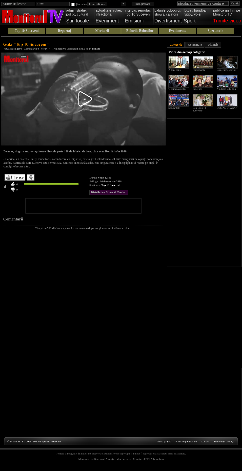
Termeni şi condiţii (224, 441)
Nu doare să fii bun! (227, 89)
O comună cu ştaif (177, 89)
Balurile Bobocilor (139, 31)
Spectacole (215, 31)
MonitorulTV (141, 458)
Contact (205, 441)
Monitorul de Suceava (91, 458)
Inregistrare (143, 3)
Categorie (176, 44)
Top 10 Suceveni (27, 31)
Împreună (197, 89)
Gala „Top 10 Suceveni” (199, 109)
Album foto (157, 458)
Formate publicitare (186, 441)
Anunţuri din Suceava (118, 458)
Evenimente (177, 31)
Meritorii (102, 31)
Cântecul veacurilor (226, 70)
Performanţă (199, 70)
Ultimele (213, 44)
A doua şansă (175, 70)
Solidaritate (174, 108)
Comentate (195, 44)
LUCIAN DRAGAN (227, 108)
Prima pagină (164, 441)
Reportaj (64, 31)
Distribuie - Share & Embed (108, 192)
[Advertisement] (83, 206)
